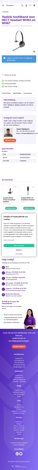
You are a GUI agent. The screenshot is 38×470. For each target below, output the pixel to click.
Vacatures (19, 409)
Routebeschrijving (19, 413)
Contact (19, 405)
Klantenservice (19, 407)
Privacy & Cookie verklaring (19, 442)
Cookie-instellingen (19, 445)
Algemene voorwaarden (19, 411)
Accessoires (28, 93)
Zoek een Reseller (19, 428)
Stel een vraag (9, 140)
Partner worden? (19, 426)
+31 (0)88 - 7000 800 (19, 381)
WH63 (10, 105)
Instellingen (19, 254)
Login (9, 58)
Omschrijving (6, 93)
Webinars (19, 432)
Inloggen (19, 424)
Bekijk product (11, 208)
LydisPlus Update (19, 430)
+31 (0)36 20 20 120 (19, 365)
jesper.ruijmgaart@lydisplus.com (27, 133)
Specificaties (17, 93)
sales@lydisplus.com (19, 367)
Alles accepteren (19, 245)
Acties (19, 434)
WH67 (17, 105)
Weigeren (19, 250)
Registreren (19, 421)
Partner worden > (19, 346)
